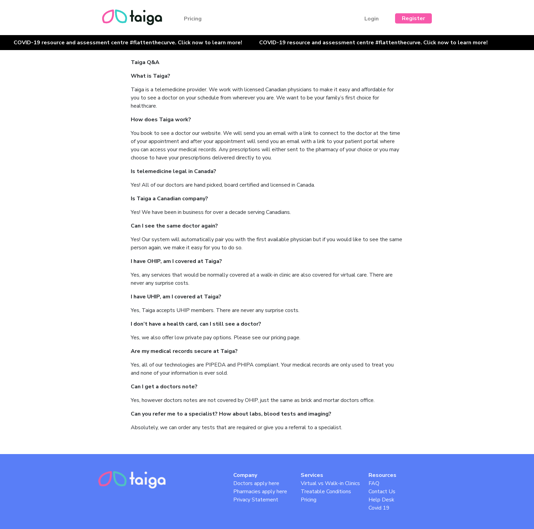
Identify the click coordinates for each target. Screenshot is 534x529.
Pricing (193, 18)
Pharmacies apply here (260, 491)
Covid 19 (379, 508)
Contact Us (381, 491)
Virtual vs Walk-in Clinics (330, 483)
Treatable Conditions (326, 491)
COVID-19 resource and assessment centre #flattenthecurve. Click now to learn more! (128, 42)
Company (245, 475)
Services (312, 475)
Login (371, 18)
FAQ (373, 483)
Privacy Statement (255, 499)
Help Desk (381, 499)
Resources (382, 475)
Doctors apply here (256, 483)
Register (413, 18)
